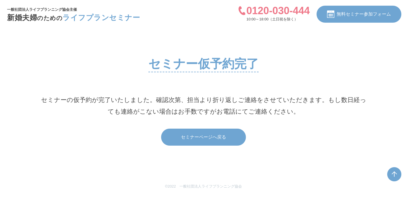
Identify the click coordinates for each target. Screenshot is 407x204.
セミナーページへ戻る (203, 137)
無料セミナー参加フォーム (359, 14)
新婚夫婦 (73, 17)
